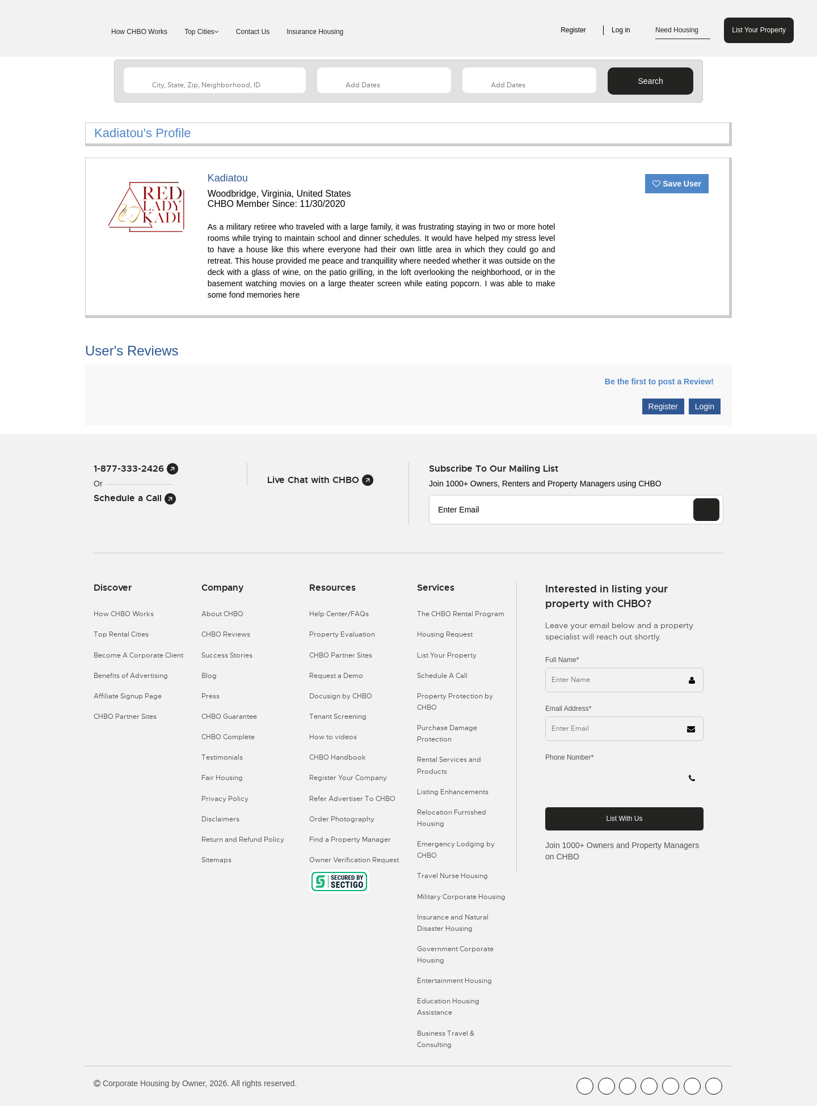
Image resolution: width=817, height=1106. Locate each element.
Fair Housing (222, 777)
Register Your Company (348, 777)
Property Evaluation (342, 634)
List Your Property (759, 30)
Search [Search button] (650, 81)
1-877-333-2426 (136, 468)
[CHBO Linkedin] (670, 1086)
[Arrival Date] (384, 80)
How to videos (333, 736)
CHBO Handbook (337, 757)
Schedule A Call (442, 675)
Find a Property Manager (350, 839)
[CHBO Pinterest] (692, 1086)
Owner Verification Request (354, 860)
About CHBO (222, 613)
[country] (215, 80)
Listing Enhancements (452, 791)
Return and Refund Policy (242, 839)
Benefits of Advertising (131, 675)
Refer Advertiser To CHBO (352, 798)
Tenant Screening (338, 716)
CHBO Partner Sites (125, 716)
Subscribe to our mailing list (493, 468)
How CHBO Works (139, 32)
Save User (676, 183)
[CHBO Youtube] (606, 1086)
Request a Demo (336, 675)
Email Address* (568, 709)
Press (210, 696)
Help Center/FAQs (339, 613)
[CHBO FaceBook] (584, 1086)
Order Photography (341, 819)
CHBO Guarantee (229, 716)
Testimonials (222, 757)
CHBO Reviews (225, 634)
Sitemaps (216, 860)
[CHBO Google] (713, 1086)
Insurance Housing (315, 32)
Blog (209, 675)
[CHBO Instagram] (649, 1086)
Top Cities (201, 32)
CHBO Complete (228, 736)
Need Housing (682, 31)
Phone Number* (569, 757)
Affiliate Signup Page (128, 696)
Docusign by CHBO (340, 696)
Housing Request (445, 634)
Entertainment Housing (454, 980)
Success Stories (226, 655)
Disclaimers (220, 819)
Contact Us (252, 32)
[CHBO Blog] (627, 1086)
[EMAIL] (706, 509)
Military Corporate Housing (461, 896)
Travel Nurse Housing (452, 875)
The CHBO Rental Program (460, 613)
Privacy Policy (225, 798)
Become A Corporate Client (138, 655)
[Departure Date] (529, 80)
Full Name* (562, 660)
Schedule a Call (135, 498)
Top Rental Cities (121, 634)
